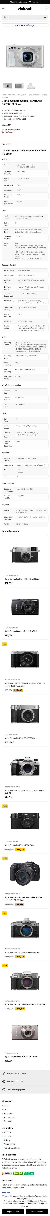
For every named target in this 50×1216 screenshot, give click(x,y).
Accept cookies (37, 1212)
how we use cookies (17, 1204)
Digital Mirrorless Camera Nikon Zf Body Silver (22, 952)
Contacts (7, 1136)
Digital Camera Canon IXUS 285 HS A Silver (21, 1057)
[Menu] (3, 8)
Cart (5, 1109)
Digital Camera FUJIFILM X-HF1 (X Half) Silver (22, 579)
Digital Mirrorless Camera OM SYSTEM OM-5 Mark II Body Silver (24, 791)
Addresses (8, 1113)
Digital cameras (33, 95)
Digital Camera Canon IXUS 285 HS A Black (21, 631)
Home (4, 95)
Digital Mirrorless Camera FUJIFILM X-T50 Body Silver (25, 1004)
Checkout (7, 1121)
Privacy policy (9, 1144)
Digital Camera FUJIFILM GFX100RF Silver (21, 738)
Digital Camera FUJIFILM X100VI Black (19, 845)
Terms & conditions (11, 1148)
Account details (10, 1117)
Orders (6, 1105)
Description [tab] (6, 144)
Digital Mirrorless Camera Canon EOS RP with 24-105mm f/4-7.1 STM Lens (23, 898)
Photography (21, 95)
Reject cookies (13, 1212)
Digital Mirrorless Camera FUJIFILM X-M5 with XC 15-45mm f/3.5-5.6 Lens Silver (25, 684)
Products (11, 95)
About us (7, 1132)
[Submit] (45, 17)
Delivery (7, 1140)
